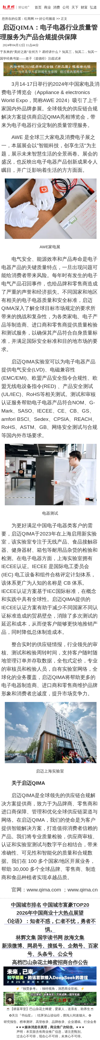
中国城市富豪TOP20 (66, 905)
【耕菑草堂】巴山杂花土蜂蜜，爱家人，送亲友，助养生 (50, 1009)
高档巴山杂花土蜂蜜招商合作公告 (50, 962)
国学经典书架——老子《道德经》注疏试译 (30, 58)
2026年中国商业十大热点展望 (50, 913)
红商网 (29, 19)
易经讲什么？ (51, 52)
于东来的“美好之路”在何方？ (20, 52)
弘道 (93, 7)
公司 (65, 7)
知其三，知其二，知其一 (79, 52)
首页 (38, 7)
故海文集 (74, 937)
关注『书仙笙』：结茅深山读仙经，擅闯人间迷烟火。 (50, 1015)
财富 (84, 7)
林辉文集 (26, 937)
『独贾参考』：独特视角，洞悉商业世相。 (50, 989)
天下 (74, 7)
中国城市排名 (26, 905)
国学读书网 (50, 937)
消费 (56, 7)
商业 (47, 7)
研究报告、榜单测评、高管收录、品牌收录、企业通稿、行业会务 (50, 1022)
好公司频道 (47, 19)
